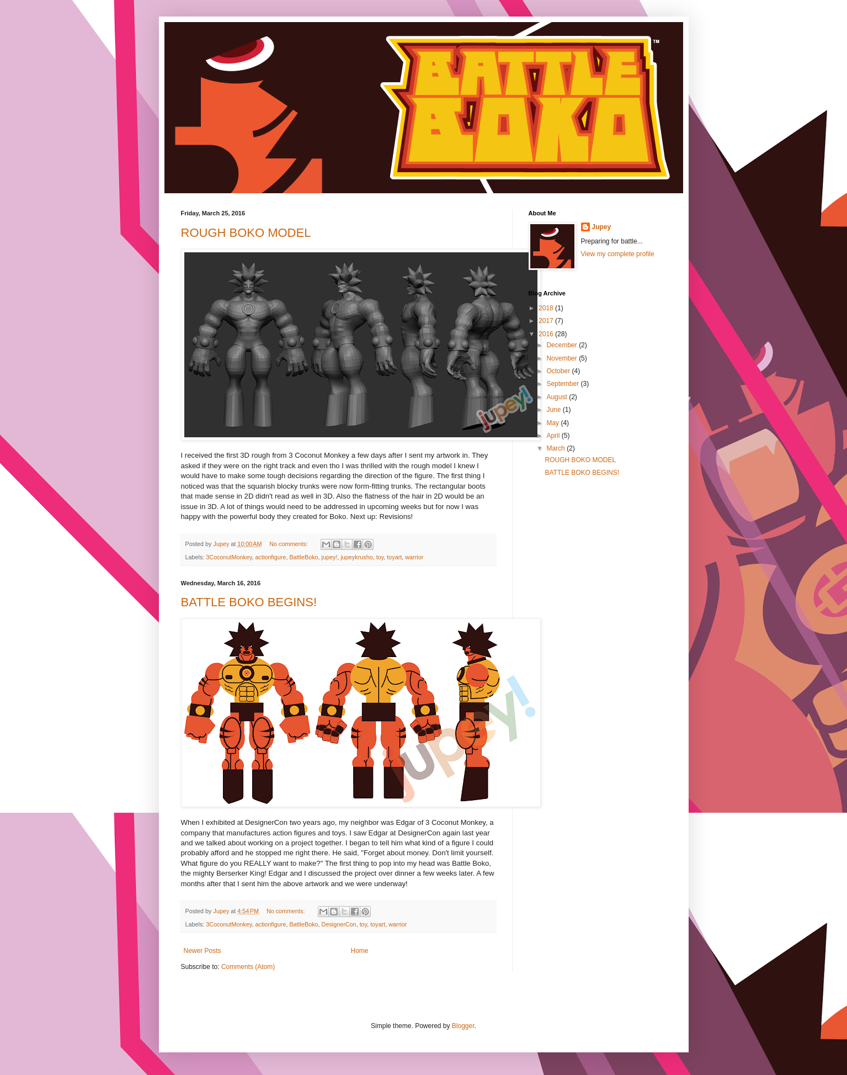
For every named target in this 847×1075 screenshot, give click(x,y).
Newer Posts (202, 951)
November (562, 358)
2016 (547, 334)
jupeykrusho (356, 557)
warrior (414, 557)
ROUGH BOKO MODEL (246, 233)
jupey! (330, 557)
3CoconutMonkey (229, 557)
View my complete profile (617, 254)
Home (360, 951)
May (553, 423)
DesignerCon (339, 924)
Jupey (601, 227)
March (556, 448)
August (557, 397)
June (554, 410)
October (559, 371)
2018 (547, 308)
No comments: (289, 544)
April (553, 435)
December (562, 345)
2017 (547, 321)
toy (380, 557)
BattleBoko (303, 557)
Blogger (463, 1026)
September (563, 384)
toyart (394, 557)
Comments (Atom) (248, 967)
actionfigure (270, 557)
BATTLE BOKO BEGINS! (249, 602)
